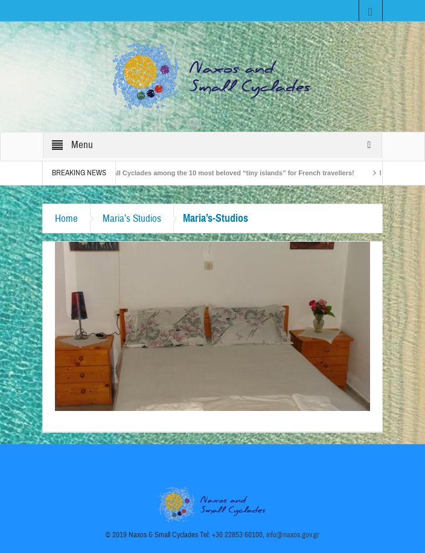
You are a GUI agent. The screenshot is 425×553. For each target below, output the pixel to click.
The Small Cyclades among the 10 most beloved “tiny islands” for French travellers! (225, 172)
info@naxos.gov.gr (292, 535)
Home (66, 218)
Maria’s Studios (132, 218)
